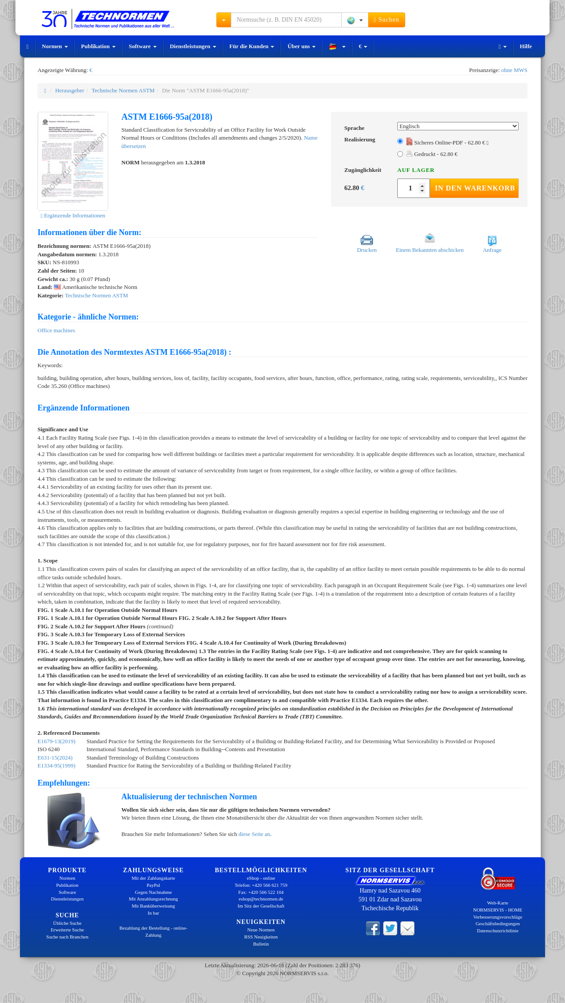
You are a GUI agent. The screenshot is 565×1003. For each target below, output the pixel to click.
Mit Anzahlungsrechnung (153, 898)
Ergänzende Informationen (73, 215)
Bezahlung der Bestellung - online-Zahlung (154, 931)
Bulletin (261, 943)
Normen (55, 46)
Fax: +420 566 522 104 (261, 892)
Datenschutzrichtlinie (497, 930)
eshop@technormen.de (261, 898)
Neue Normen (261, 929)
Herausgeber (69, 90)
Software (143, 46)
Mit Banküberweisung (153, 905)
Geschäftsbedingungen (497, 923)
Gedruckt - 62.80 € (431, 154)
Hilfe (526, 46)
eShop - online (261, 878)
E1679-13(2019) (56, 741)
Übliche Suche (67, 923)
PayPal (153, 885)
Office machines (56, 330)
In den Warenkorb (475, 188)
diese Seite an (254, 834)
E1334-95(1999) (56, 765)
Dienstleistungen (193, 46)
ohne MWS (514, 70)
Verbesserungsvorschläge (497, 916)
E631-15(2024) (55, 757)
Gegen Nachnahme (153, 892)
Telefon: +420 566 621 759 (260, 885)
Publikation (98, 46)
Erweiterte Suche (67, 929)
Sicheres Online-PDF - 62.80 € (447, 142)
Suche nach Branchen (67, 936)
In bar (153, 913)
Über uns (301, 46)
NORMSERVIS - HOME (498, 909)
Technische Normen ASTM (122, 90)
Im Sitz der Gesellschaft (260, 905)
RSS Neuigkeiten (261, 936)
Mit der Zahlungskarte (153, 878)
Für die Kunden (252, 46)
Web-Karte (497, 902)
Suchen (386, 19)
